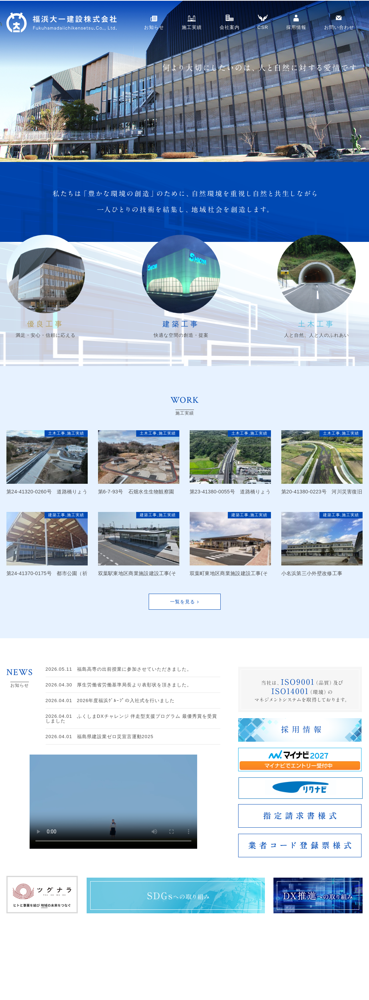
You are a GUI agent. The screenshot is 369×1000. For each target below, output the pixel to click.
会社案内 (230, 27)
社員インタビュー (346, 971)
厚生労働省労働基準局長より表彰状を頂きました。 (119, 684)
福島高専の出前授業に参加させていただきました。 (119, 669)
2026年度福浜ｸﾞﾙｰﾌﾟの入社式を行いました (110, 700)
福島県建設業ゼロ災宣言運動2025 (100, 736)
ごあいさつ (271, 971)
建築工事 (56, 515)
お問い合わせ (339, 27)
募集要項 (337, 978)
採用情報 (296, 27)
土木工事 (56, 433)
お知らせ (154, 27)
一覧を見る (182, 601)
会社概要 (268, 978)
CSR (262, 27)
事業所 (298, 978)
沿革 (264, 986)
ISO (296, 971)
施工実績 (192, 27)
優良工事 (223, 971)
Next (5, 81)
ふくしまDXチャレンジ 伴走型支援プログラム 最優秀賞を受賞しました (131, 719)
